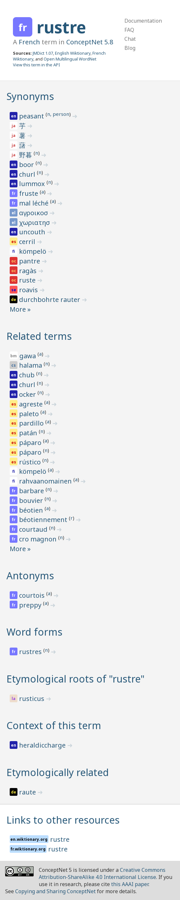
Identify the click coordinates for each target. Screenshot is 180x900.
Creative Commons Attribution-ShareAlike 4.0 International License (102, 873)
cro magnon (38, 539)
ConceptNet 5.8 (89, 42)
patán (29, 432)
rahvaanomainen (46, 481)
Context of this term (53, 725)
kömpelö (33, 251)
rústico (30, 462)
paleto (29, 413)
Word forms (34, 632)
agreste (31, 404)
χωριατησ (35, 222)
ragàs (28, 270)
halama (31, 365)
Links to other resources (63, 820)
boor (27, 164)
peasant (32, 116)
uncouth (33, 232)
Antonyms (30, 575)
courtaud (34, 529)
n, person (58, 114)
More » (20, 309)
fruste (29, 193)
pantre (30, 261)
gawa (28, 355)
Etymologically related (57, 772)
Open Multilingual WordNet (70, 59)
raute (28, 792)
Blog (129, 47)
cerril (28, 241)
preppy (31, 605)
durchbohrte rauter (50, 299)
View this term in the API (36, 65)
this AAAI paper (129, 884)
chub (27, 375)
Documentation (143, 20)
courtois (32, 595)
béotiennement (44, 519)
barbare (32, 490)
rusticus (32, 698)
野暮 (26, 154)
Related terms (39, 336)
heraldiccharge (43, 745)
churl (28, 174)
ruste (28, 280)
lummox (33, 183)
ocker (28, 394)
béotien (32, 510)
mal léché (34, 203)
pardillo (32, 423)
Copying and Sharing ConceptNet (55, 891)
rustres (31, 651)
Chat (130, 38)
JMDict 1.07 (43, 53)
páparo (31, 442)
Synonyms (30, 96)
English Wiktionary (72, 53)
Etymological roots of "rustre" (75, 678)
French (29, 42)
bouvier (32, 500)
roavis (29, 289)
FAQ (129, 29)
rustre (61, 27)
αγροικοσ (34, 212)
